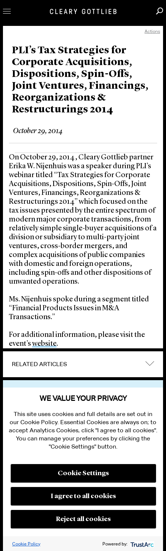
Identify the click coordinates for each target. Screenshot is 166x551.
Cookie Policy (26, 544)
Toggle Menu (7, 11)
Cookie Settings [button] (83, 473)
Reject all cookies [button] (83, 519)
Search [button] (159, 10)
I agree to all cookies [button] (83, 496)
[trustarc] (141, 544)
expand (149, 363)
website (44, 344)
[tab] (83, 364)
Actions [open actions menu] (152, 31)
